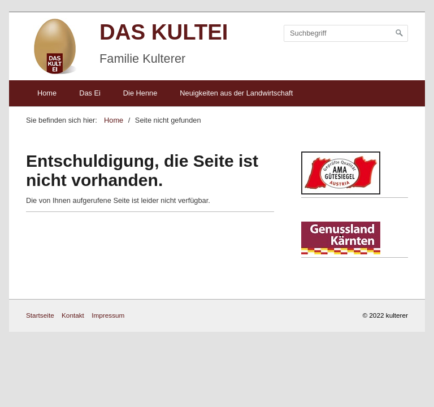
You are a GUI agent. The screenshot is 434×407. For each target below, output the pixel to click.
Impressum (108, 315)
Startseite (40, 315)
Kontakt (73, 315)
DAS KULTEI (163, 32)
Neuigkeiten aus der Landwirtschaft (236, 93)
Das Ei (90, 93)
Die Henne (140, 93)
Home (47, 93)
